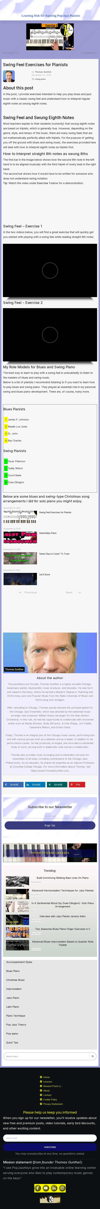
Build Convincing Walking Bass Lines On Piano (63, 877)
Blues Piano (13, 970)
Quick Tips (12, 1042)
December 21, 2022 (12, 570)
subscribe (50, 1147)
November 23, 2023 (12, 549)
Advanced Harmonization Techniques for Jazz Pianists (63, 890)
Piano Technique (15, 1015)
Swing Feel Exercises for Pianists (35, 64)
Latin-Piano (12, 1006)
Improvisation (14, 988)
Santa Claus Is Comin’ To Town (54, 553)
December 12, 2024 (12, 508)
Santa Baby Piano (48, 533)
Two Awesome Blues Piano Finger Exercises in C (62, 928)
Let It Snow (44, 574)
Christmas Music (15, 979)
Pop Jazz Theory (16, 1024)
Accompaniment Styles (19, 962)
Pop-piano (12, 1033)
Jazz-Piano (12, 997)
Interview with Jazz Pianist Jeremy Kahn (63, 916)
